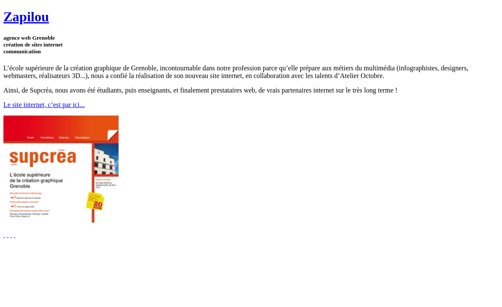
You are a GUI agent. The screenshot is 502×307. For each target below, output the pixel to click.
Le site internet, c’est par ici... (44, 104)
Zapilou (26, 16)
